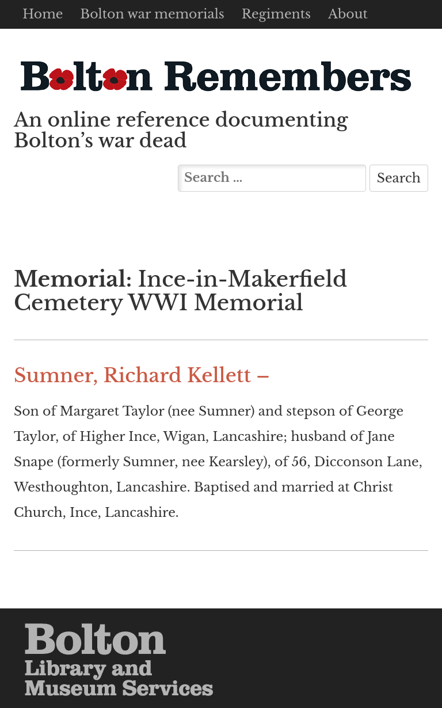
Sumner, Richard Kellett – (142, 375)
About (348, 14)
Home (42, 14)
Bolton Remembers (215, 75)
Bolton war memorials (152, 14)
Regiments (276, 14)
